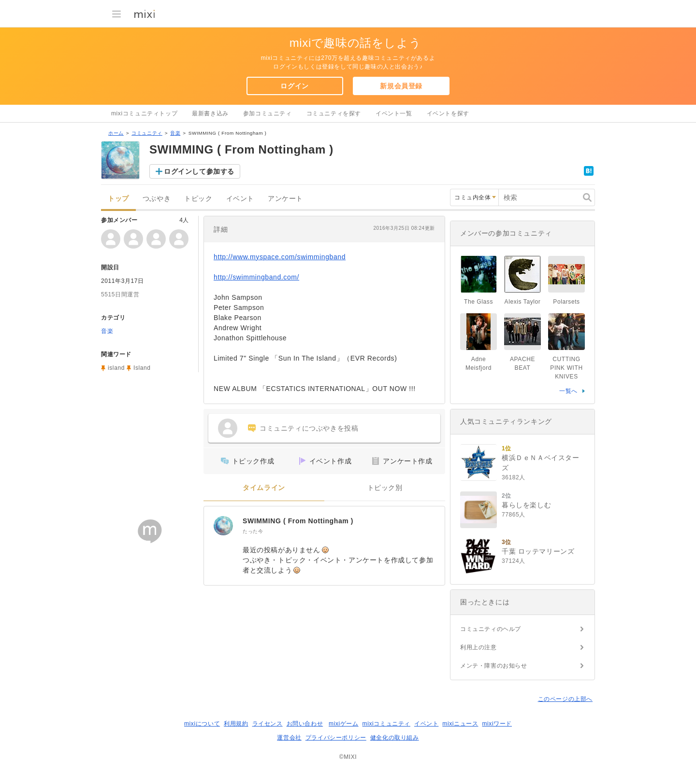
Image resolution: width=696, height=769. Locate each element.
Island (142, 367)
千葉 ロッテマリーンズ (538, 551)
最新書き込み (210, 113)
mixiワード (497, 723)
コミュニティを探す (333, 113)
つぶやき (157, 198)
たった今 (253, 531)
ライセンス (267, 723)
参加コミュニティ (267, 113)
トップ (118, 198)
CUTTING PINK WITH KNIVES (566, 368)
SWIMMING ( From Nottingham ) (298, 521)
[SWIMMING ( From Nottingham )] (223, 525)
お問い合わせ (305, 723)
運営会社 (289, 737)
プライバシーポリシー (335, 737)
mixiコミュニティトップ (144, 113)
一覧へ (568, 391)
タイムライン (264, 487)
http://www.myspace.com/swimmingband (280, 257)
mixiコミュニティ (386, 723)
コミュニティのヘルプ (490, 629)
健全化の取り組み (394, 737)
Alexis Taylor (523, 301)
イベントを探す (448, 113)
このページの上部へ (565, 699)
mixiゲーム (344, 723)
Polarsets (566, 301)
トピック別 (385, 487)
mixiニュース (460, 723)
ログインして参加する (199, 171)
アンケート (285, 198)
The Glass (478, 301)
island (116, 367)
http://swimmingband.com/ (256, 277)
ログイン (294, 86)
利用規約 (236, 723)
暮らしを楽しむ (526, 505)
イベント (240, 198)
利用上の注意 (478, 647)
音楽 (175, 133)
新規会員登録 (401, 86)
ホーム (116, 133)
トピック (198, 198)
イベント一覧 (394, 113)
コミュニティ (146, 133)
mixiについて (202, 723)
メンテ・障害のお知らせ (493, 665)
